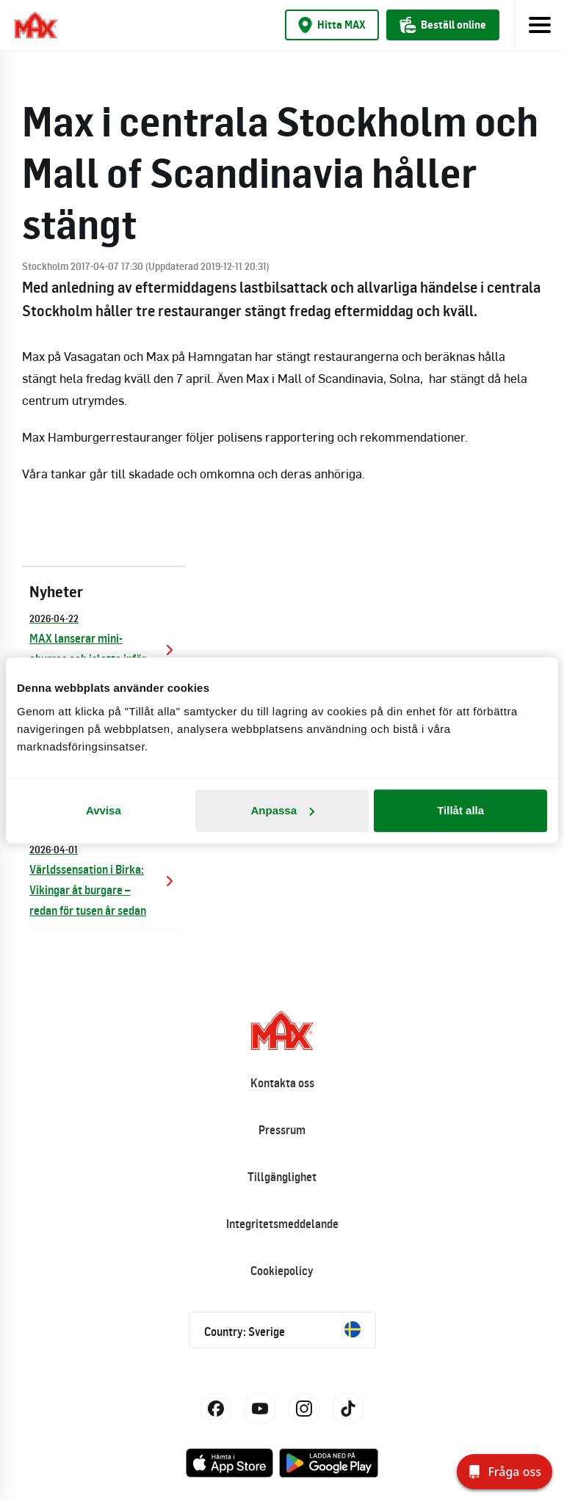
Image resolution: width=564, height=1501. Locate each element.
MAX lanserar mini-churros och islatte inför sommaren (103, 648)
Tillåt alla (460, 810)
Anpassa (282, 810)
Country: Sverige (282, 1330)
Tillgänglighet (282, 1176)
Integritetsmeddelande (282, 1223)
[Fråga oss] (504, 1471)
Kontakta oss (282, 1082)
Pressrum (282, 1129)
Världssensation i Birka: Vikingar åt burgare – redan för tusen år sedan (103, 879)
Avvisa (103, 810)
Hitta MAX (332, 25)
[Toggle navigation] (539, 25)
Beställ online (443, 25)
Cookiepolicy (282, 1270)
